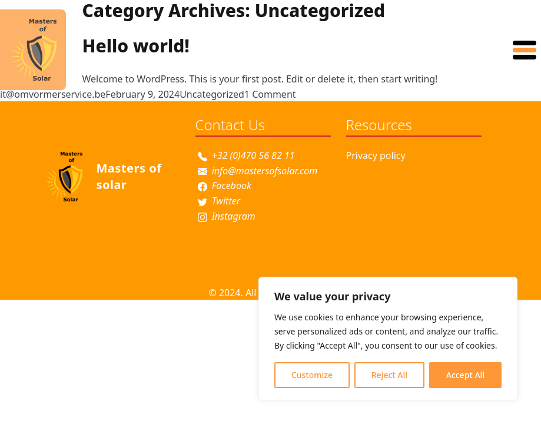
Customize (312, 374)
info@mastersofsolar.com (265, 170)
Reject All (389, 374)
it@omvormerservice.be (52, 94)
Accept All (465, 374)
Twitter (226, 200)
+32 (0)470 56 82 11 (253, 155)
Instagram (233, 216)
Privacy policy (376, 155)
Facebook (231, 185)
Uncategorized (212, 94)
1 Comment (270, 94)
